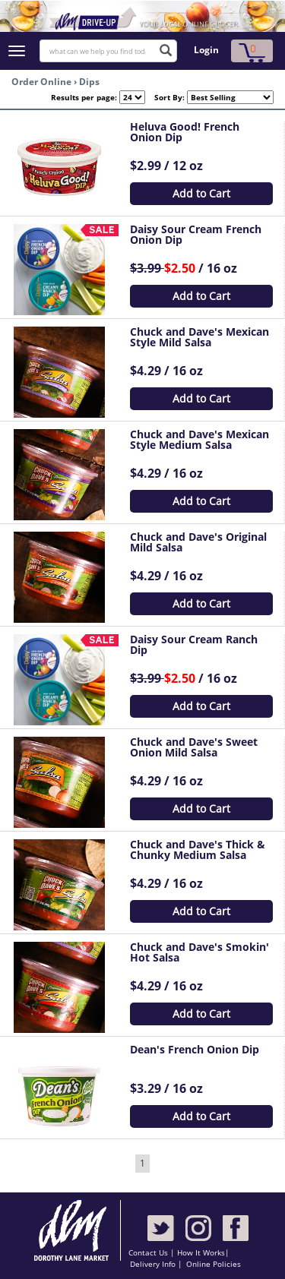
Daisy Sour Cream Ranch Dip (194, 644)
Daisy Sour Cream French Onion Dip (195, 234)
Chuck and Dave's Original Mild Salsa (198, 541)
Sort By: (165, 97)
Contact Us (149, 1252)
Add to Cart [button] (201, 193)
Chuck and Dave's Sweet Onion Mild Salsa (194, 747)
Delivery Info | (156, 1263)
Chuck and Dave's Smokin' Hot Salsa (199, 952)
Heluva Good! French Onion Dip (184, 131)
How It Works (201, 1252)
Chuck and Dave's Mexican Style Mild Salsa (199, 336)
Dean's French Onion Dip (194, 1049)
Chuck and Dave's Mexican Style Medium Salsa (199, 439)
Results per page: (84, 97)
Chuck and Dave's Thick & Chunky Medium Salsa (197, 849)
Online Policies (213, 1263)
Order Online (41, 81)
